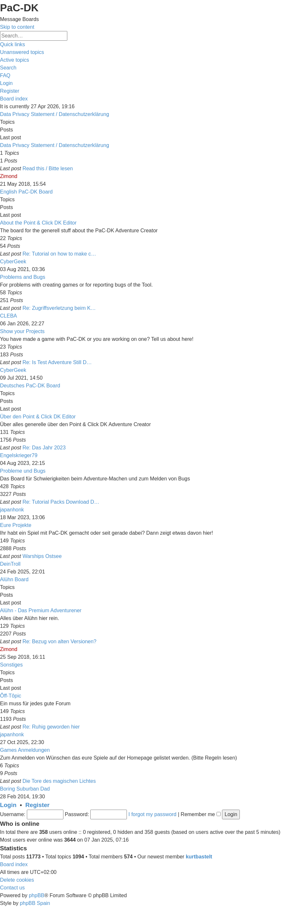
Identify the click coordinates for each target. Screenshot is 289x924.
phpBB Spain (35, 903)
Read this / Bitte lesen (47, 168)
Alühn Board (14, 579)
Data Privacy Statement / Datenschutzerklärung (54, 114)
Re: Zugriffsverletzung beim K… (58, 308)
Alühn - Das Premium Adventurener (41, 610)
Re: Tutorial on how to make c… (59, 254)
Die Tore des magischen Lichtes (59, 781)
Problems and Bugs (22, 277)
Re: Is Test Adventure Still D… (57, 362)
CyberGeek (13, 261)
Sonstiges (11, 664)
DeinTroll (10, 564)
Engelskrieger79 (19, 455)
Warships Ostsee (41, 556)
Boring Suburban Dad (25, 789)
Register (37, 805)
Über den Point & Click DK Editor (38, 416)
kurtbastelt (199, 856)
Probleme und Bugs (23, 471)
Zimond (8, 176)
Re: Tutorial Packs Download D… (60, 502)
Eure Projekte (15, 525)
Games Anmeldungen (25, 750)
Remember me (200, 814)
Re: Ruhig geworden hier (51, 727)
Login (8, 805)
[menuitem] (22, 52)
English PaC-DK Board (26, 191)
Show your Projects (22, 331)
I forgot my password (152, 814)
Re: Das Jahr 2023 (43, 447)
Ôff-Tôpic (10, 695)
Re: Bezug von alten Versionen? (59, 641)
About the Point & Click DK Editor (38, 223)
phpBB (36, 895)
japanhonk (12, 509)
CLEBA (8, 316)
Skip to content (17, 27)
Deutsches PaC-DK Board (30, 385)
